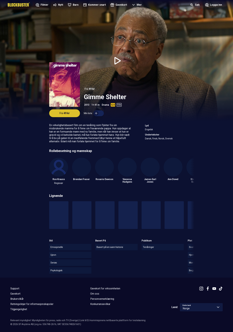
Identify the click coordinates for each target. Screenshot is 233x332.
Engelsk (149, 129)
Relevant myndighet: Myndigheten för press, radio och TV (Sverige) (44, 320)
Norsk (161, 138)
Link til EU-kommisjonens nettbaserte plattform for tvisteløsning (112, 320)
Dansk (148, 138)
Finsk (154, 138)
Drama (105, 105)
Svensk (169, 138)
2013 (86, 105)
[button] (136, 5)
